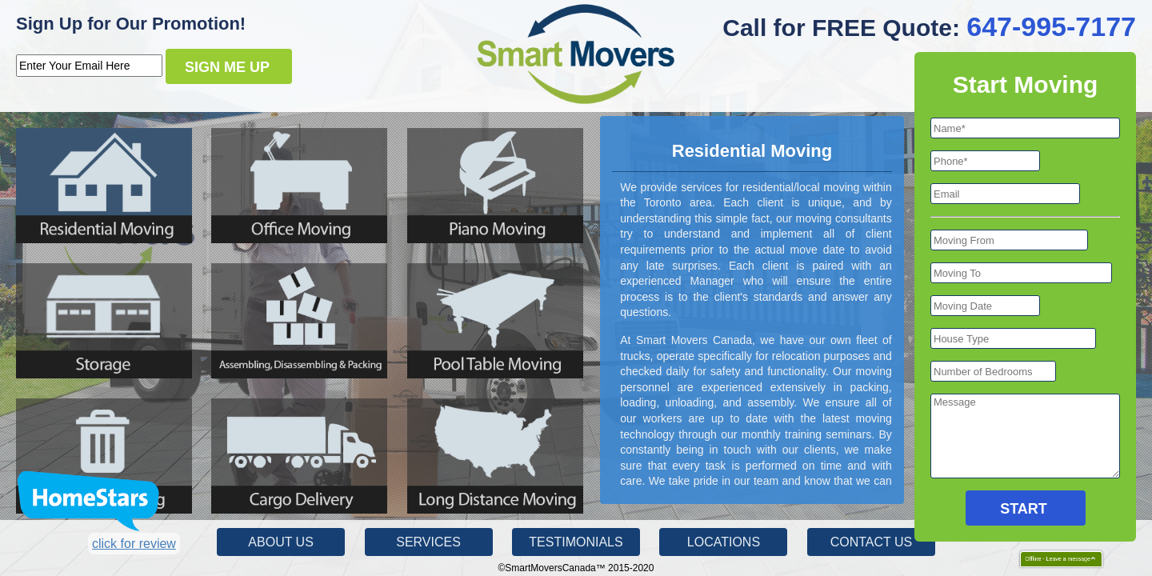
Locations (723, 542)
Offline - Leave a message (1054, 559)
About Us (281, 542)
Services (428, 542)
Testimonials (575, 542)
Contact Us (871, 542)
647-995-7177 (1051, 26)
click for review (134, 543)
